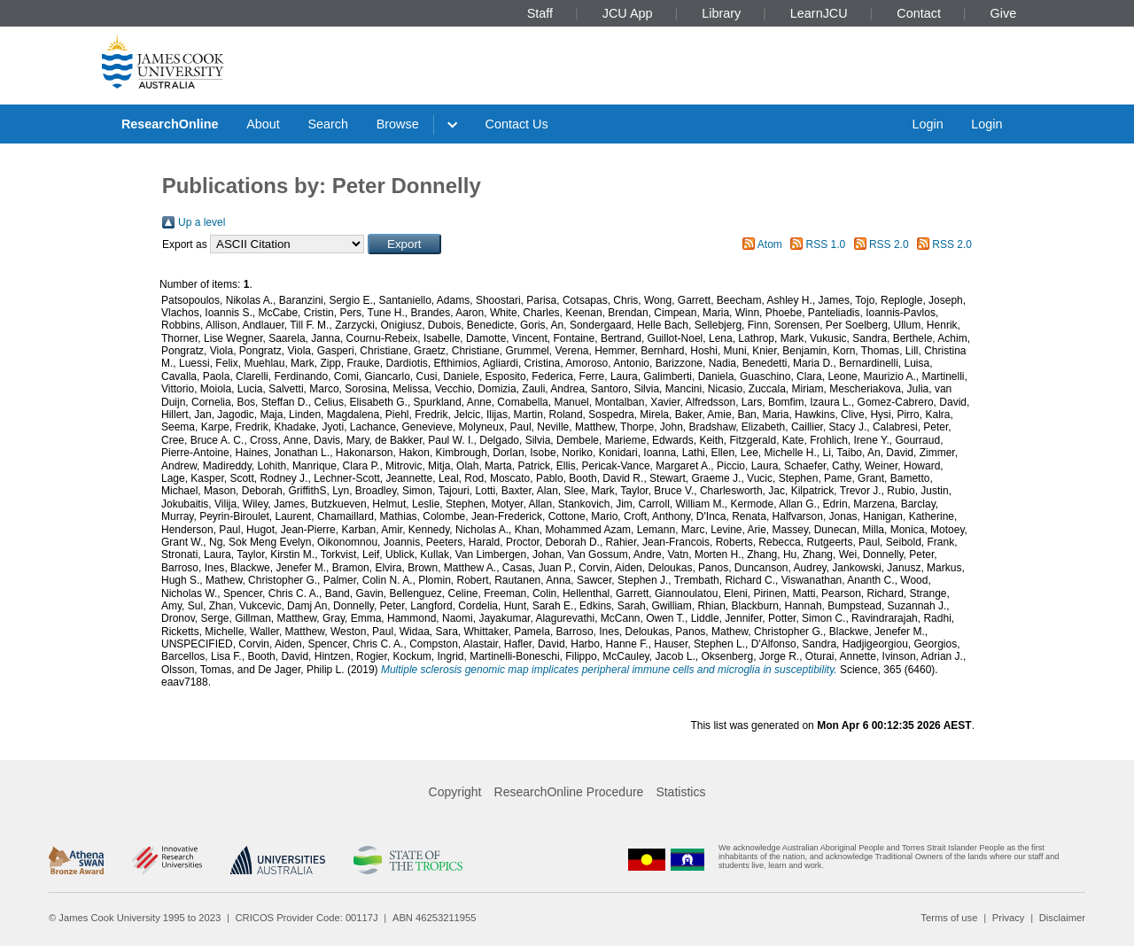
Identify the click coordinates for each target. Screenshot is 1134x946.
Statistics (680, 792)
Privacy (1008, 917)
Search (327, 124)
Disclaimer (1062, 917)
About (263, 124)
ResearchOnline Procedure (569, 792)
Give (1003, 13)
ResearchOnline (170, 124)
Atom (769, 244)
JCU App (627, 13)
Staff (540, 13)
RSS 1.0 (826, 244)
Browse (398, 124)
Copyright (455, 792)
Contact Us (516, 124)
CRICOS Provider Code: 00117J (307, 917)
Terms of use (948, 917)
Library (721, 13)
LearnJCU (819, 13)
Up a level (201, 222)
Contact (919, 13)
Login (927, 124)
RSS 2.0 (889, 244)
